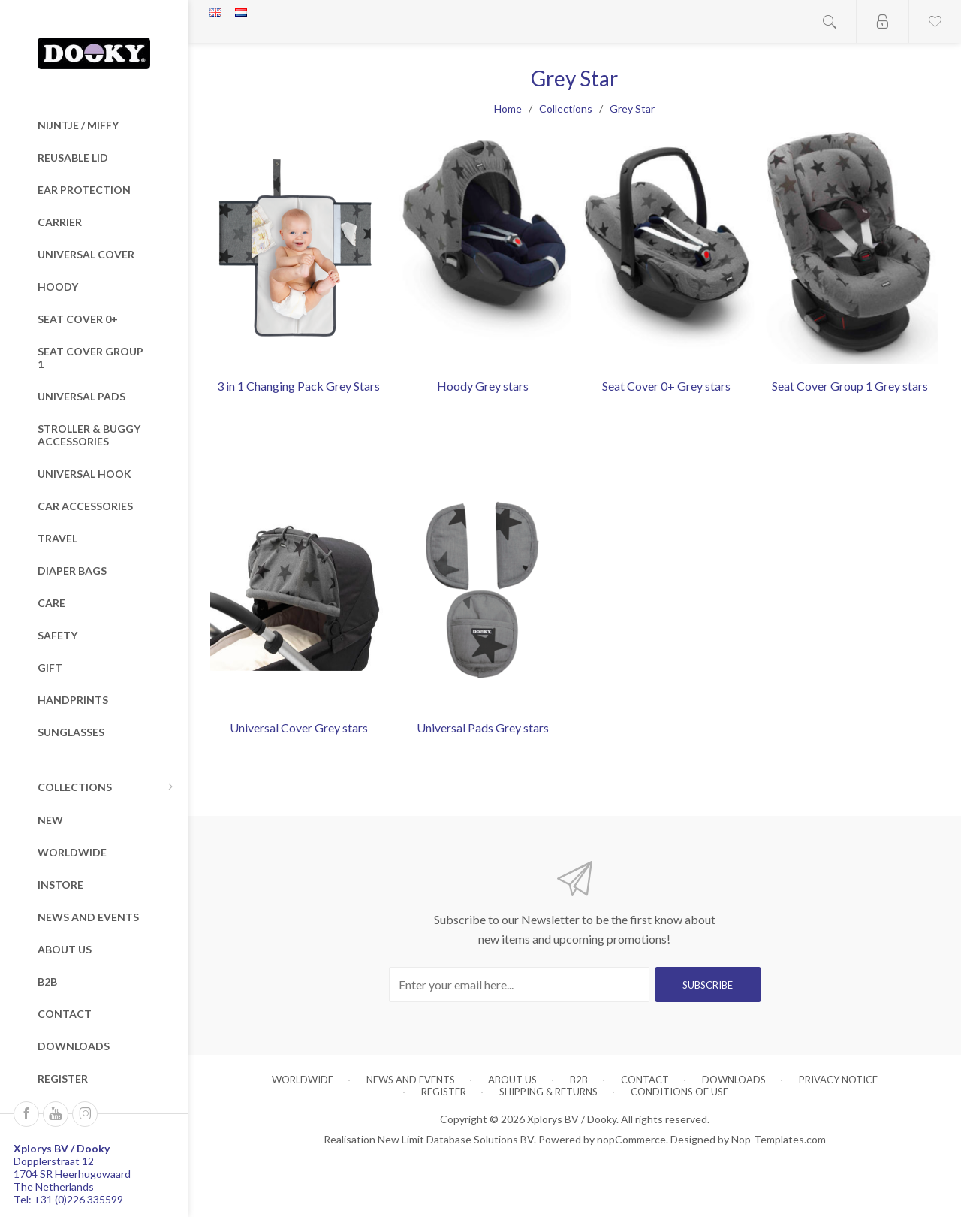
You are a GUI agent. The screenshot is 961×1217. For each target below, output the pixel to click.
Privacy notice (838, 1080)
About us (65, 949)
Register (63, 1078)
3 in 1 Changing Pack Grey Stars (298, 386)
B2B (47, 981)
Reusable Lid (73, 157)
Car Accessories (85, 506)
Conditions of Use (679, 1092)
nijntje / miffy (78, 125)
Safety (57, 635)
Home (508, 108)
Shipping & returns (548, 1092)
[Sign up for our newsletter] (519, 984)
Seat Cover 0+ (78, 319)
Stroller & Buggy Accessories (89, 435)
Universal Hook (84, 473)
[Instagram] (85, 1114)
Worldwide (72, 852)
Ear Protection (84, 189)
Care (51, 602)
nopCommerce (631, 1139)
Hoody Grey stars (483, 386)
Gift (50, 667)
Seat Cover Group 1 (90, 357)
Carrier (60, 222)
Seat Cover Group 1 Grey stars (850, 386)
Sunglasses (71, 732)
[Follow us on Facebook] (26, 1114)
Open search (829, 21)
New (50, 820)
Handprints (73, 699)
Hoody (58, 286)
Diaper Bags (72, 570)
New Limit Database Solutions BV (456, 1139)
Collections (75, 787)
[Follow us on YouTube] (55, 1114)
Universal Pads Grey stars (483, 727)
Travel (57, 538)
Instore (60, 884)
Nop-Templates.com (778, 1139)
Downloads (74, 1046)
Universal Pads (81, 396)
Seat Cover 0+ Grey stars (666, 386)
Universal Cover (86, 254)
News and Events (88, 916)
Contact (65, 1013)
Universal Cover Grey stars (299, 727)
